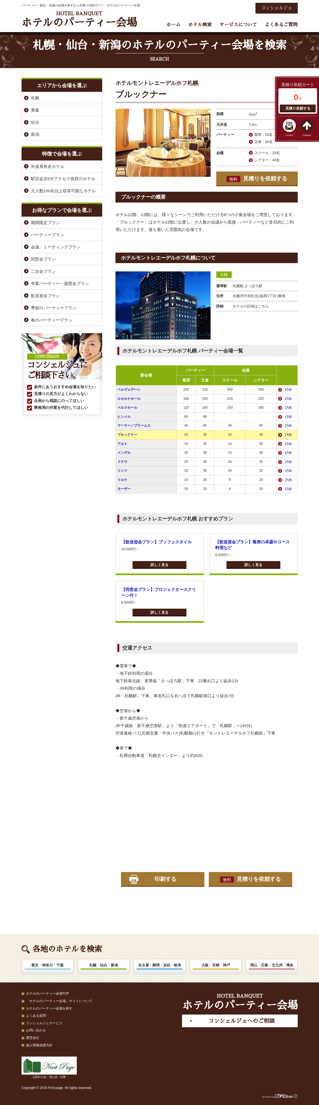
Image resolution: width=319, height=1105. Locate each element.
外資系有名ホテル (47, 166)
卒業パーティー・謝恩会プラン (60, 283)
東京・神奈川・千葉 (47, 965)
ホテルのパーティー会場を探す (49, 1008)
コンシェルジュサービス (44, 1023)
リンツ (122, 471)
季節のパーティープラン (54, 307)
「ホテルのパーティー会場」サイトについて (59, 1001)
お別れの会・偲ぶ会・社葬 (49, 1067)
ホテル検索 (200, 24)
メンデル (124, 453)
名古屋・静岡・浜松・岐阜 (159, 965)
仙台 (35, 122)
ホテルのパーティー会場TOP (47, 993)
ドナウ (122, 462)
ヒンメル (124, 417)
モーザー (124, 489)
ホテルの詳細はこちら (251, 306)
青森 (35, 110)
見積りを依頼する (256, 178)
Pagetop (307, 135)
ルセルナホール (129, 399)
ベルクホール (127, 407)
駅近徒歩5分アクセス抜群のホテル (63, 178)
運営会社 (32, 1038)
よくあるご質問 (281, 24)
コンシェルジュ (276, 8)
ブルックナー (127, 435)
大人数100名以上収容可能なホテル (63, 190)
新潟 (35, 134)
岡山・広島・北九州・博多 (271, 965)
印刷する (165, 879)
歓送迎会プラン (45, 295)
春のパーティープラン (51, 320)
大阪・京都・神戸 (215, 965)
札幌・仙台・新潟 (103, 965)
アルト (122, 444)
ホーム (173, 24)
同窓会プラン (43, 259)
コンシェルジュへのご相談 (241, 1021)
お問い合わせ (36, 1030)
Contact (289, 135)
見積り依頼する (297, 108)
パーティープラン (47, 234)
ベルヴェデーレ (129, 389)
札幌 (224, 275)
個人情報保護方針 (39, 1045)
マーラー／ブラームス (134, 425)
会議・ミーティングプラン (56, 247)
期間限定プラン (45, 222)
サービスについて (238, 24)
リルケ (122, 480)
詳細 (288, 389)
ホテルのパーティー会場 (79, 19)
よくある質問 (36, 1016)
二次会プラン (43, 271)
